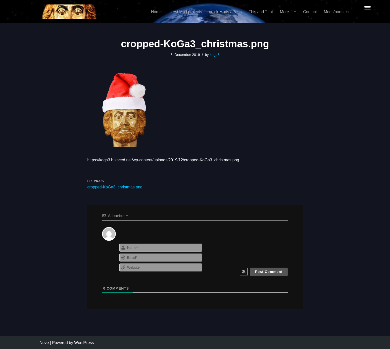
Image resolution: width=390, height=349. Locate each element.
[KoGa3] (69, 11)
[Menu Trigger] (367, 7)
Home (156, 12)
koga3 (214, 55)
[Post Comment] (269, 272)
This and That (261, 12)
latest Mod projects (185, 12)
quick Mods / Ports (225, 12)
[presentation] (258, 252)
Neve (44, 343)
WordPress (84, 343)
